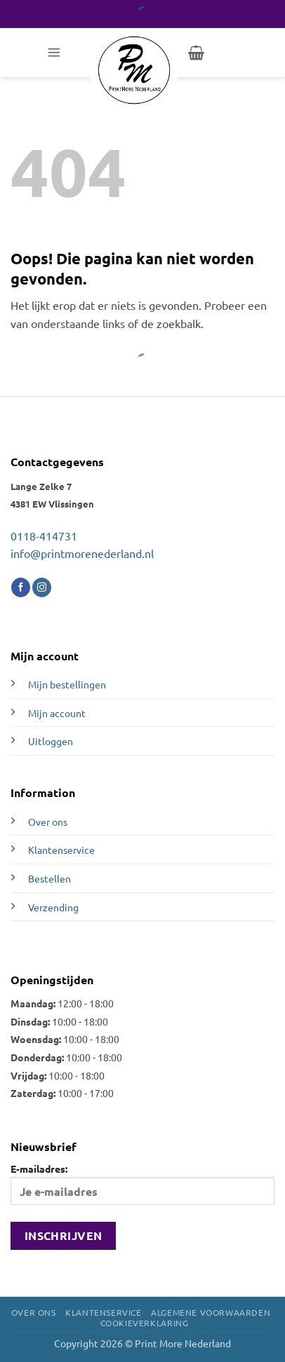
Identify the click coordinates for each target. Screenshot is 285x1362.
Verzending (53, 907)
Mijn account (57, 713)
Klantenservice (61, 849)
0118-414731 (44, 536)
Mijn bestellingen (67, 684)
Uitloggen (50, 741)
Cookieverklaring (144, 1322)
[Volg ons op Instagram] (41, 587)
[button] (54, 52)
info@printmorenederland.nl (82, 553)
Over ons (47, 821)
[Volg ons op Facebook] (20, 587)
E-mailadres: (142, 1183)
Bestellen (49, 878)
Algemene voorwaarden (210, 1312)
